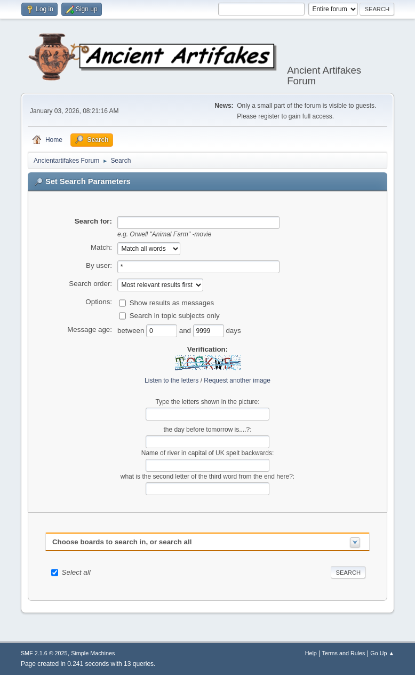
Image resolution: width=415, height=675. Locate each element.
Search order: (90, 284)
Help (311, 653)
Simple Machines (93, 653)
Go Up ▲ (382, 653)
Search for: (93, 221)
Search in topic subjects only (175, 316)
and (186, 331)
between (131, 331)
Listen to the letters (171, 380)
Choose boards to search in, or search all (121, 542)
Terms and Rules (343, 653)
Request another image (237, 380)
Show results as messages (172, 303)
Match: (101, 247)
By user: (99, 265)
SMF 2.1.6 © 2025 (44, 653)
